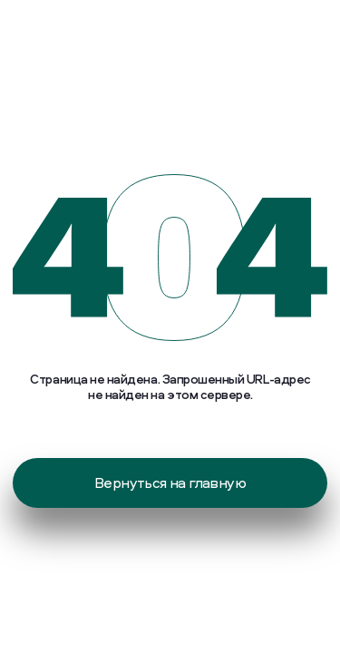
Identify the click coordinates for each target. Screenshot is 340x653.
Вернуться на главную (170, 482)
